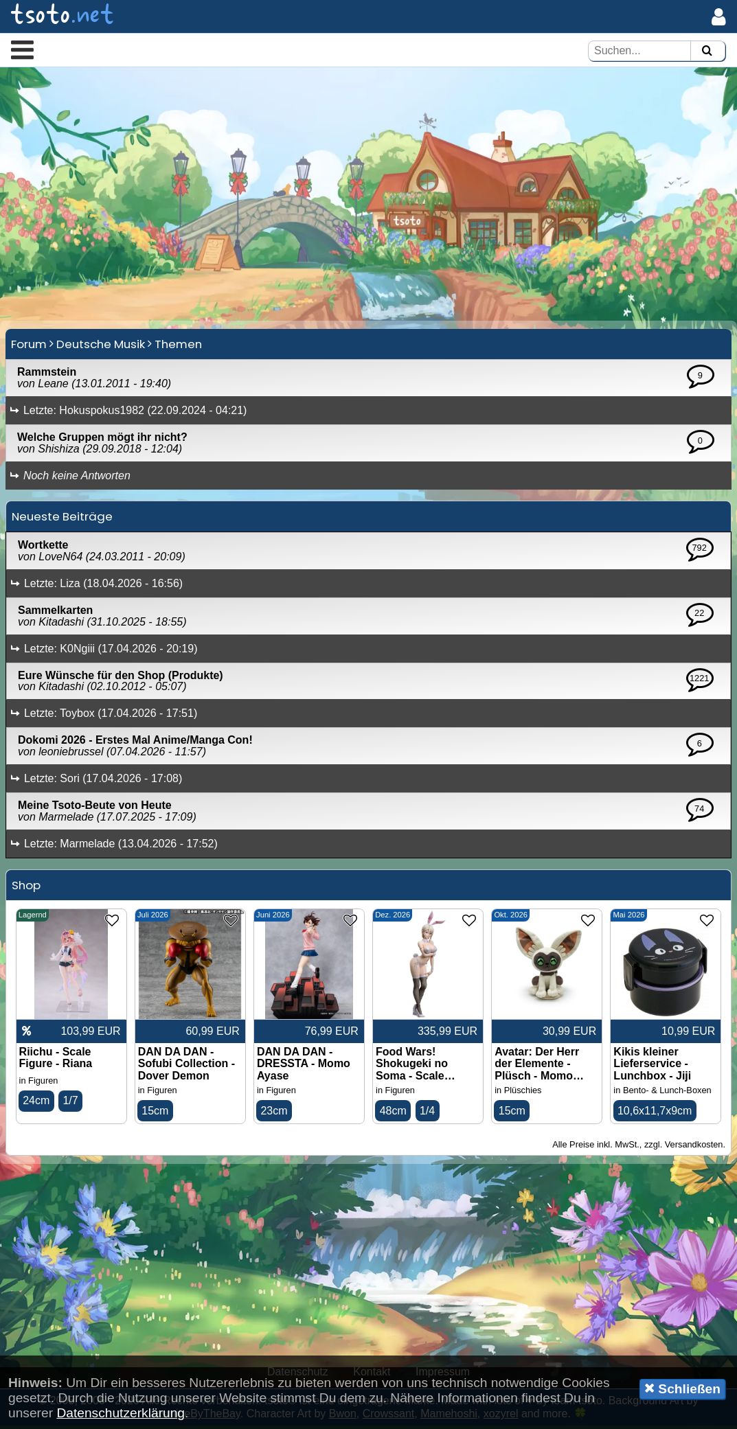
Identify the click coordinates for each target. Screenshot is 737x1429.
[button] (22, 49)
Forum (29, 347)
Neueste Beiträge (62, 520)
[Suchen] (706, 51)
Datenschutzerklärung (120, 1413)
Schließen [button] (682, 1388)
